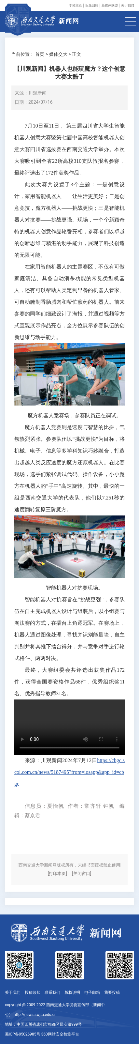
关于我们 (127, 5)
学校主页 (75, 5)
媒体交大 (58, 54)
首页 (39, 54)
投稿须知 (32, 992)
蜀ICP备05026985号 (22, 1034)
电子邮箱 (92, 992)
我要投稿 (112, 992)
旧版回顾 (91, 5)
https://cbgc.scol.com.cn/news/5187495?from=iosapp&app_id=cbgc (69, 772)
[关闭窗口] (81, 873)
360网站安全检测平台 (60, 1034)
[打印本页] (57, 873)
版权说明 (72, 992)
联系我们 (52, 992)
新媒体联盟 (110, 5)
